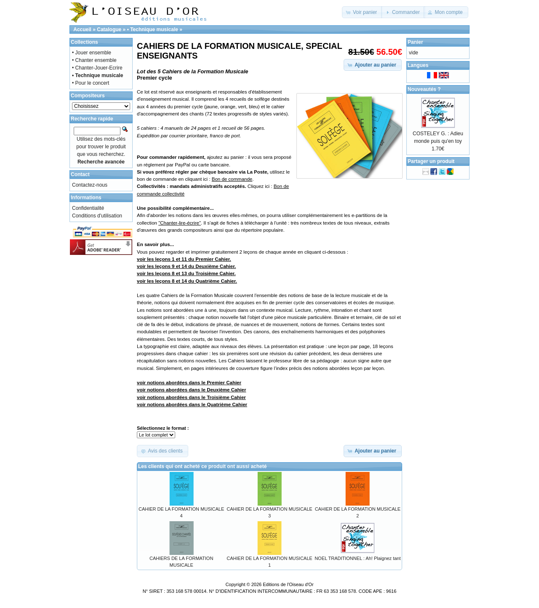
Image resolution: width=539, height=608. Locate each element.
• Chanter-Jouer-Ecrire (97, 68)
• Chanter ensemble (94, 60)
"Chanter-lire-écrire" (179, 222)
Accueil (82, 29)
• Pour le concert (90, 83)
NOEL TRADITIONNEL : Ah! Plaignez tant (357, 558)
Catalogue (109, 29)
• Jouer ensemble (91, 53)
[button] (362, 12)
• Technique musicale (152, 29)
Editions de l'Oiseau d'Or (288, 584)
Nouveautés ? (424, 89)
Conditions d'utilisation (97, 216)
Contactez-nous (89, 185)
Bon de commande (232, 179)
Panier (415, 42)
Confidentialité (88, 208)
